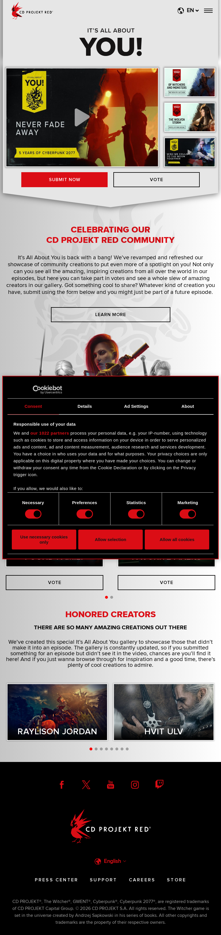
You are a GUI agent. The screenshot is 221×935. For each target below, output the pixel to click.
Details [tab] (85, 406)
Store (176, 880)
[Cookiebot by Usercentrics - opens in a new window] (37, 389)
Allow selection (110, 539)
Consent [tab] (33, 406)
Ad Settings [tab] (136, 406)
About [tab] (188, 406)
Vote (156, 179)
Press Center (56, 880)
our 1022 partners (50, 433)
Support (103, 880)
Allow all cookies (177, 539)
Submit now (64, 179)
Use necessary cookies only (44, 539)
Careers (142, 880)
